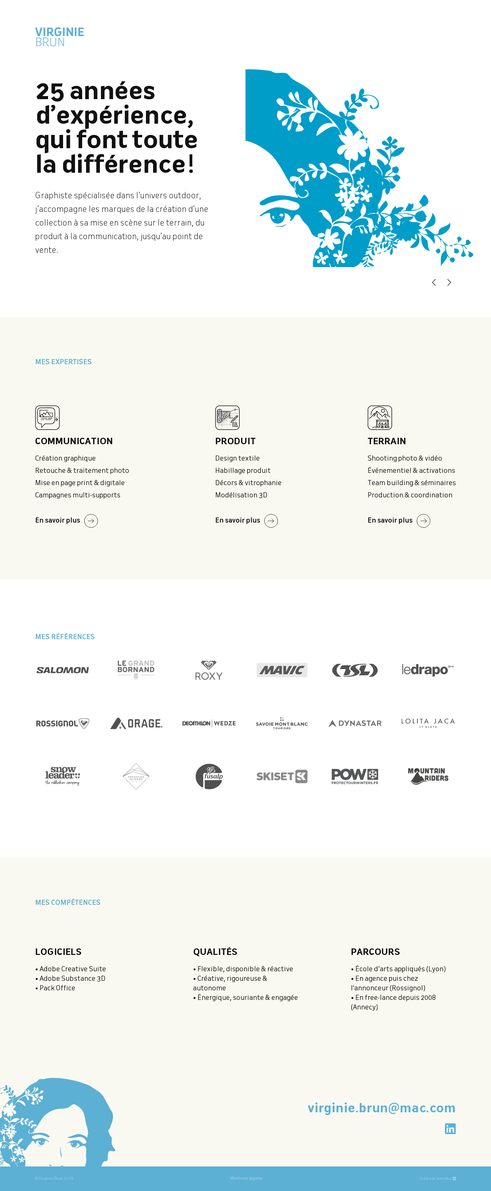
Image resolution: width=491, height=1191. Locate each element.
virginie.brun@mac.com (382, 1109)
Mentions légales (246, 1179)
